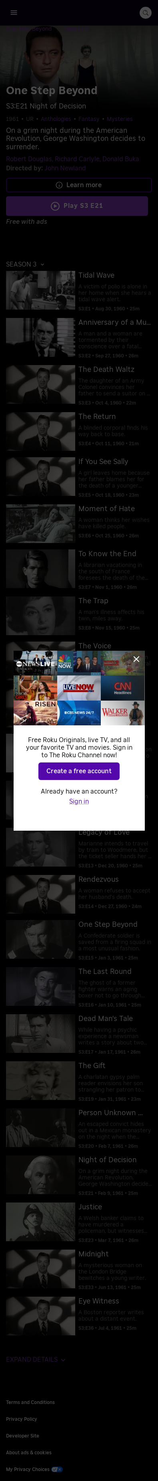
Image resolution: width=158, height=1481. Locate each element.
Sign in (79, 801)
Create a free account (79, 771)
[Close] (136, 659)
